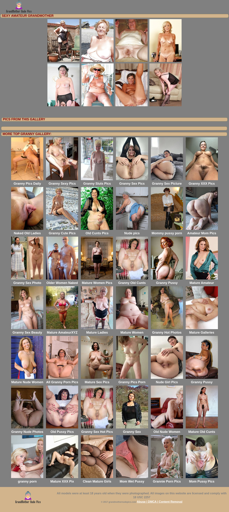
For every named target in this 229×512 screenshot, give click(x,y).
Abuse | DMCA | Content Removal (159, 501)
